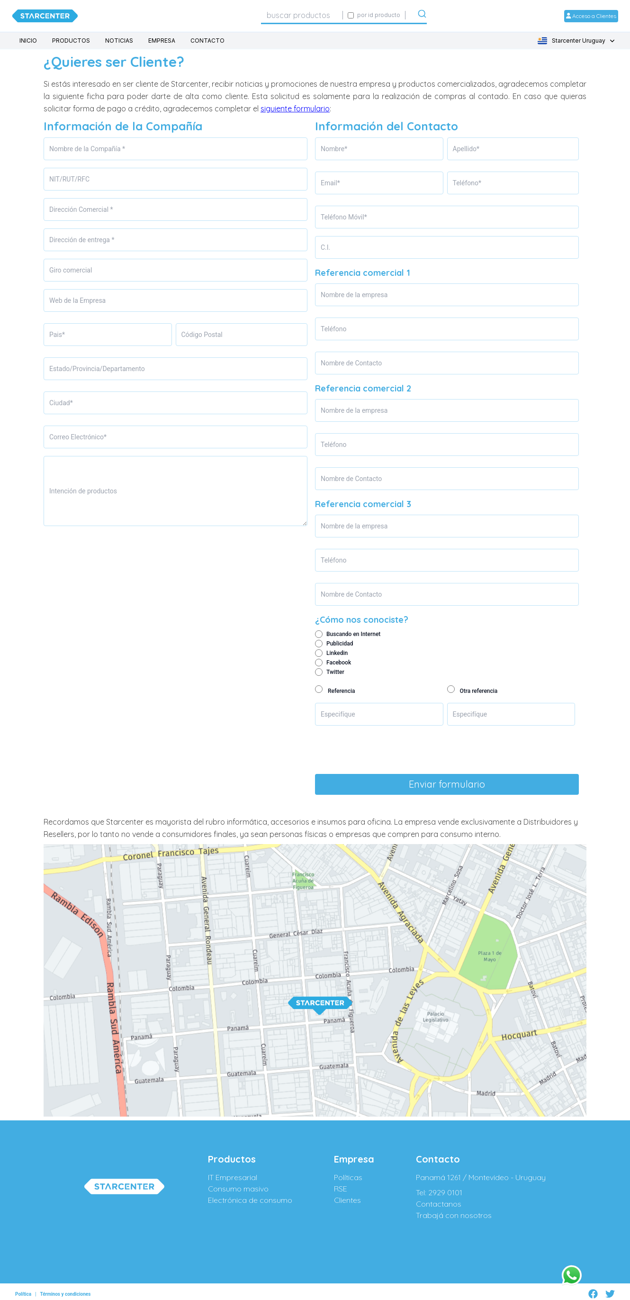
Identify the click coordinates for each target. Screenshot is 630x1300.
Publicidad (339, 643)
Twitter (335, 672)
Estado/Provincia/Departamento (97, 369)
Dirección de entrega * (81, 240)
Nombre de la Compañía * (87, 149)
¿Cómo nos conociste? (361, 619)
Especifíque (338, 714)
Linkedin (337, 653)
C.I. (325, 247)
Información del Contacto (386, 126)
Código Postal (202, 334)
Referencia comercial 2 (363, 388)
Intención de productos (83, 491)
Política (23, 1294)
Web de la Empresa (77, 300)
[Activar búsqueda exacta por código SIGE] (351, 15)
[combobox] (301, 15)
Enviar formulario (447, 784)
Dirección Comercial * (81, 209)
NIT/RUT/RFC (69, 179)
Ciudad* (61, 403)
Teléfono (334, 329)
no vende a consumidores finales (178, 834)
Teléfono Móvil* (344, 217)
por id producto (378, 14)
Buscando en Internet (353, 634)
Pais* (57, 334)
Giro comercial (70, 270)
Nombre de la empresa (354, 295)
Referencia (341, 691)
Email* (330, 183)
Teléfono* (467, 183)
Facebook (338, 662)
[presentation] (387, 751)
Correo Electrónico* (78, 437)
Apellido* (466, 149)
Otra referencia (478, 691)
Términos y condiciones (65, 1294)
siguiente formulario (295, 108)
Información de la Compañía (123, 126)
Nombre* (334, 149)
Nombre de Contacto (351, 363)
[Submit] (422, 15)
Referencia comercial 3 (363, 504)
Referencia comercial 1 (362, 272)
